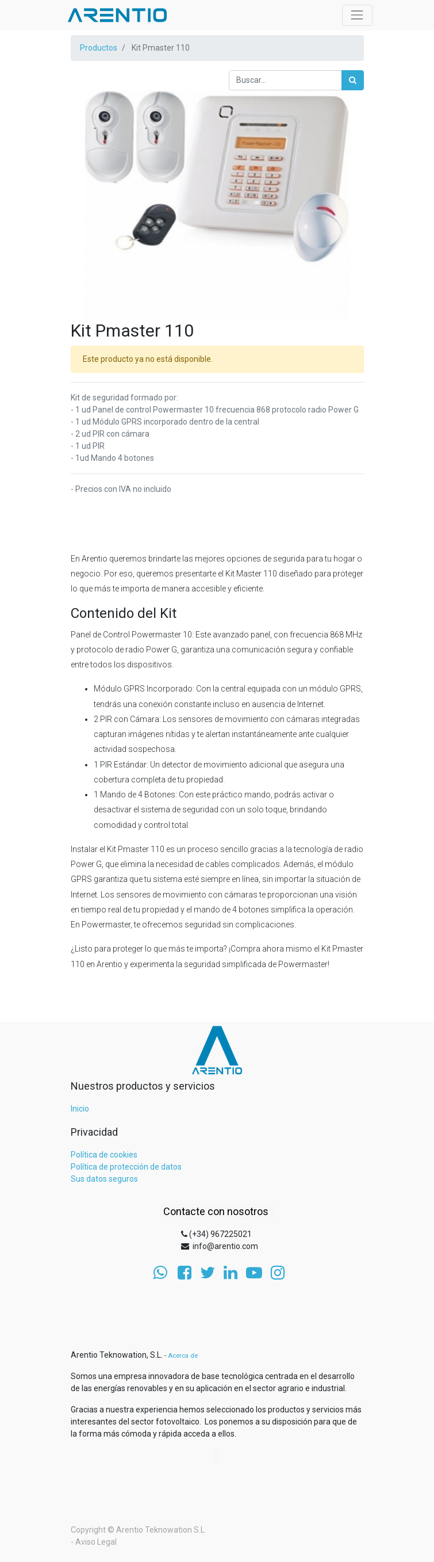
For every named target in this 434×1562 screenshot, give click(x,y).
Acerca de (183, 1355)
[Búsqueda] (352, 80)
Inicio (80, 1108)
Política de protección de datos (126, 1166)
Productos (98, 47)
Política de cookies (104, 1154)
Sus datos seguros (104, 1178)
